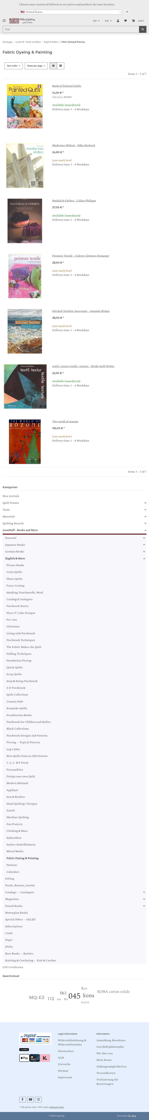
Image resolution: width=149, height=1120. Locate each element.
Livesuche (64, 1064)
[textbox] (70, 12)
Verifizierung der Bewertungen (107, 1081)
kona (88, 996)
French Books (14, 906)
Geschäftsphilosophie (110, 1047)
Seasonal (10, 538)
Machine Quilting (17, 817)
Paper (9, 940)
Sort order (12, 66)
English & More (15, 558)
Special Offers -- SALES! (20, 919)
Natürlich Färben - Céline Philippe (74, 201)
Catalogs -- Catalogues (19, 892)
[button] (118, 21)
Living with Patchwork (20, 633)
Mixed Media (14, 851)
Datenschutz (66, 1051)
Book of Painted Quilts (66, 86)
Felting (9, 878)
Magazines (12, 899)
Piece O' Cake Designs (20, 613)
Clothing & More (17, 831)
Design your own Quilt (20, 776)
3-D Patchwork (15, 688)
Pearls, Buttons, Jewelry (20, 885)
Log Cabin (13, 749)
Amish (10, 810)
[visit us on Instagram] (38, 1099)
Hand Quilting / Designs (21, 804)
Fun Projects (14, 824)
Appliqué (12, 790)
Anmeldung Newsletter (111, 1040)
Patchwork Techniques (20, 640)
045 (74, 996)
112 (50, 998)
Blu (66, 999)
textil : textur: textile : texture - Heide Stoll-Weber (83, 366)
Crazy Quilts (14, 572)
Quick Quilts (14, 667)
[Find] (142, 29)
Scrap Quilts (14, 674)
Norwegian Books (16, 913)
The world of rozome (65, 421)
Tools (6, 510)
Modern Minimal (17, 783)
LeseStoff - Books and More (20, 530)
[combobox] (70, 12)
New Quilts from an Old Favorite (27, 756)
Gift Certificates (13, 967)
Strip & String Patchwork (22, 681)
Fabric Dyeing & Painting (22, 858)
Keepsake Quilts (16, 708)
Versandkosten (105, 1073)
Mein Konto (104, 1060)
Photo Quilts (14, 579)
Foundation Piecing (18, 660)
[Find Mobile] (71, 29)
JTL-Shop (132, 1115)
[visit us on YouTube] (30, 1099)
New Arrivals (11, 496)
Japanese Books (15, 545)
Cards (9, 933)
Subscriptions (14, 926)
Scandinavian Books (19, 715)
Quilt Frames (11, 503)
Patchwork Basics (17, 606)
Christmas (13, 626)
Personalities (14, 770)
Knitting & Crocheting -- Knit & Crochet (30, 960)
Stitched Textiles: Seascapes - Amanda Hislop (80, 311)
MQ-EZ (37, 997)
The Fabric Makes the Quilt (23, 647)
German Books (14, 552)
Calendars (12, 872)
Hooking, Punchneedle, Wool (24, 592)
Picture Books (15, 565)
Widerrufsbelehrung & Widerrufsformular (72, 1042)
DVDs (9, 947)
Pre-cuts (11, 620)
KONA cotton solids (113, 992)
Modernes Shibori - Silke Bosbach (73, 145)
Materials (9, 517)
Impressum (65, 1077)
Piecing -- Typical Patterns (23, 742)
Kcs (84, 988)
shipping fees (56, 1107)
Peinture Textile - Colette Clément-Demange (80, 256)
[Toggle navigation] (4, 19)
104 (59, 999)
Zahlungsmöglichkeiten (111, 1066)
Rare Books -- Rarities (19, 953)
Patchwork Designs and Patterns (27, 735)
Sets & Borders (15, 797)
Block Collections (17, 729)
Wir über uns (104, 1053)
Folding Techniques (19, 654)
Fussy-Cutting (15, 585)
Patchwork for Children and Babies (28, 722)
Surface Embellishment (21, 844)
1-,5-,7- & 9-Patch (17, 763)
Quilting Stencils (13, 523)
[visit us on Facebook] (22, 1099)
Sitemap (63, 1071)
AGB (61, 1058)
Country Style (14, 701)
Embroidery (13, 838)
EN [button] (95, 21)
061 (63, 993)
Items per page (34, 66)
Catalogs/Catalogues (19, 599)
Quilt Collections (17, 694)
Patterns (11, 865)
